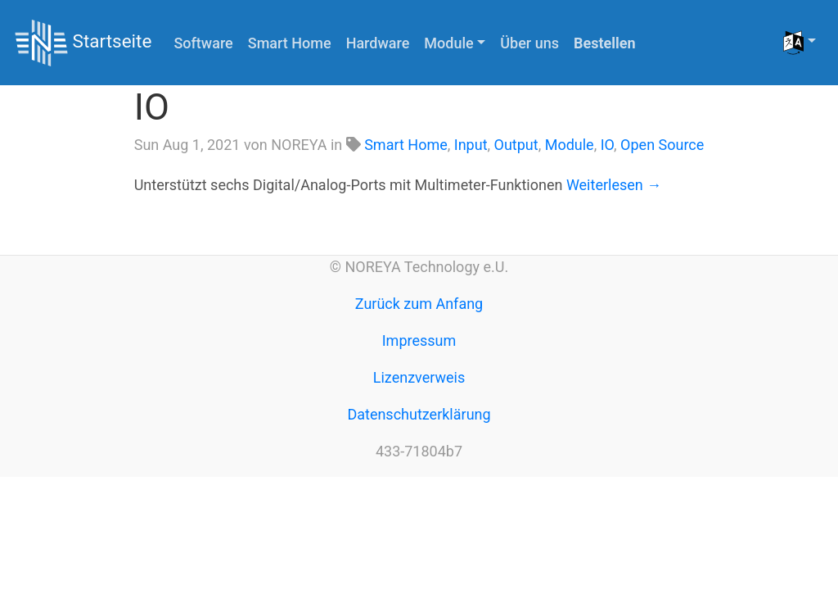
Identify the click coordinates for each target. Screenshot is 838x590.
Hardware (378, 43)
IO (151, 107)
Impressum (419, 340)
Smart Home (289, 43)
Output (516, 144)
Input (471, 144)
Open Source (662, 144)
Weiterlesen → (613, 184)
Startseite (83, 43)
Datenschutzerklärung (418, 414)
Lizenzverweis (419, 377)
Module (569, 144)
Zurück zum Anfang (419, 303)
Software (202, 43)
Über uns (529, 43)
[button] (799, 43)
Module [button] (448, 43)
